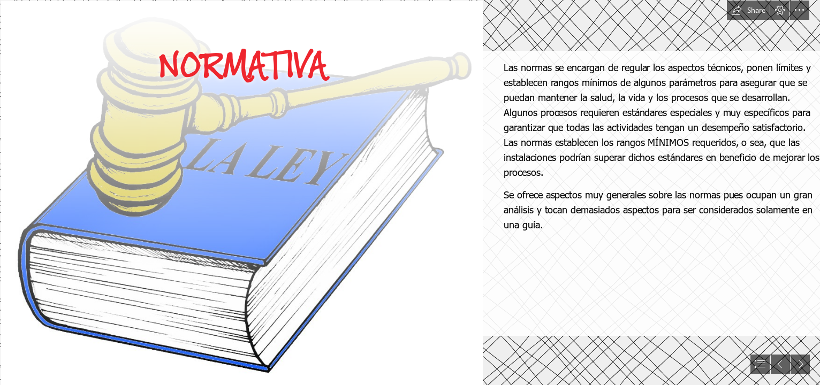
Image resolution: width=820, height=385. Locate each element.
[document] (410, 192)
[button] (748, 10)
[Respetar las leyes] (241, 192)
